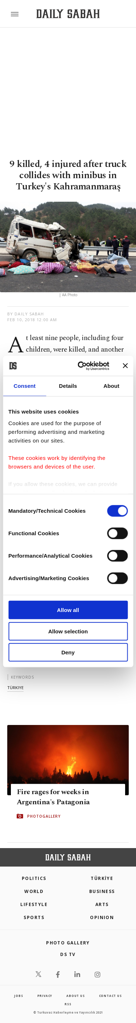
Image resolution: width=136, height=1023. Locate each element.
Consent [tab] (24, 386)
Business (102, 891)
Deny (68, 652)
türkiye (15, 687)
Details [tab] (68, 386)
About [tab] (111, 386)
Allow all (68, 610)
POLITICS (34, 878)
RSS (68, 1004)
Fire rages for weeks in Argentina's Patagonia (53, 797)
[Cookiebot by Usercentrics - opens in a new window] (81, 365)
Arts (102, 904)
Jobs (18, 996)
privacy (45, 996)
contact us (110, 996)
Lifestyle (34, 904)
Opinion (102, 917)
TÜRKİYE (102, 878)
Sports (34, 917)
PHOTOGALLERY (44, 816)
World (34, 891)
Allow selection (68, 631)
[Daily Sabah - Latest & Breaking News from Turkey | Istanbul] (68, 13)
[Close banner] (125, 365)
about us (75, 996)
